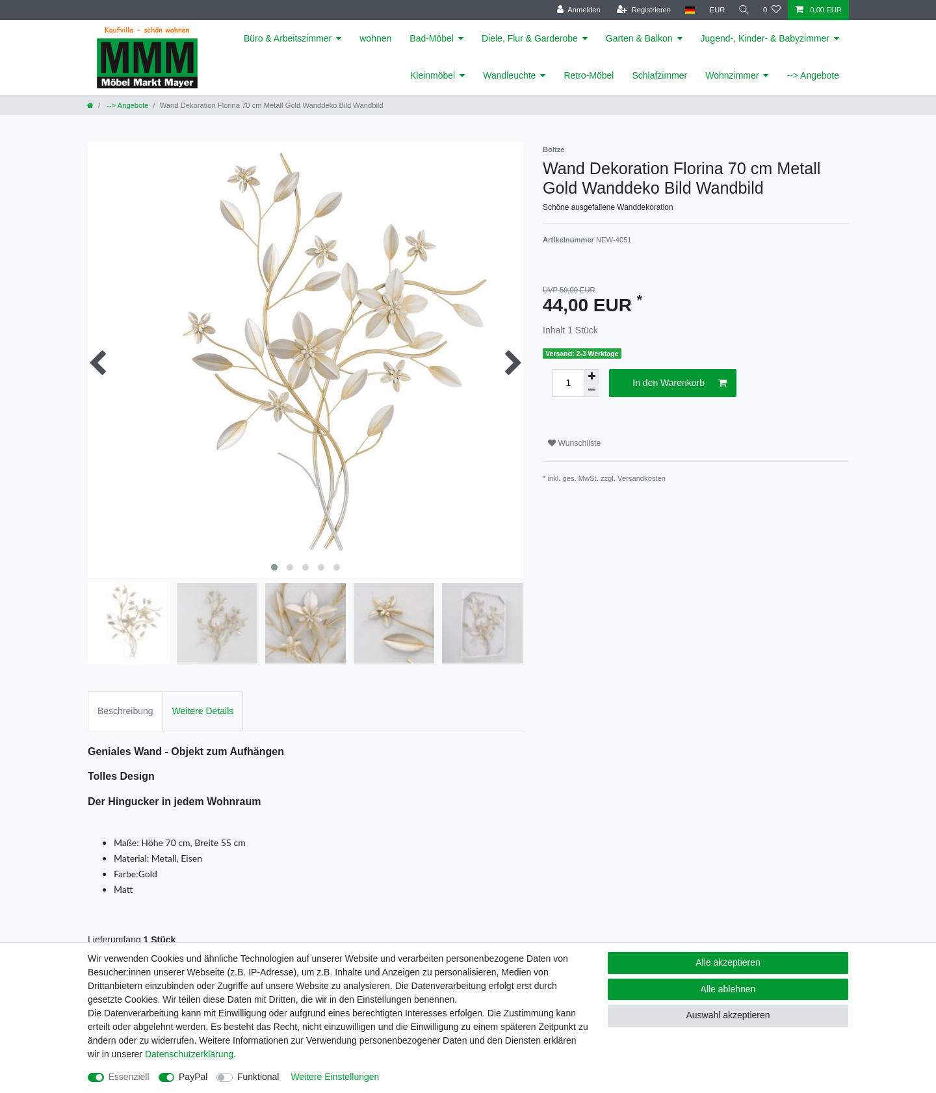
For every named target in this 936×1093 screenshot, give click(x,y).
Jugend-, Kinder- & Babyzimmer (765, 38)
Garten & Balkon (639, 38)
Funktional (258, 1077)
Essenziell (129, 1077)
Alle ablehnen (728, 989)
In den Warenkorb (679, 383)
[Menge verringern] (591, 390)
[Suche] (743, 10)
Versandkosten (642, 478)
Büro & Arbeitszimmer (288, 38)
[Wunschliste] (772, 10)
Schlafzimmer (659, 75)
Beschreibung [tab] (125, 711)
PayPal (193, 1077)
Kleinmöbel (432, 75)
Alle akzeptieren (728, 962)
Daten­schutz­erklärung (189, 1054)
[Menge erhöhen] (591, 376)
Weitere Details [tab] (203, 711)
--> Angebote (812, 75)
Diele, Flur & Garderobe (530, 38)
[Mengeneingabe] (568, 383)
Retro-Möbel (589, 75)
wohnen (375, 38)
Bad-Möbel (432, 38)
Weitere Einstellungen (335, 1077)
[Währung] (715, 10)
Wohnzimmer (732, 75)
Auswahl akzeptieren (728, 1015)
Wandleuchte (509, 75)
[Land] (687, 10)
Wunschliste (574, 443)
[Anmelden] (576, 10)
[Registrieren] (641, 10)
